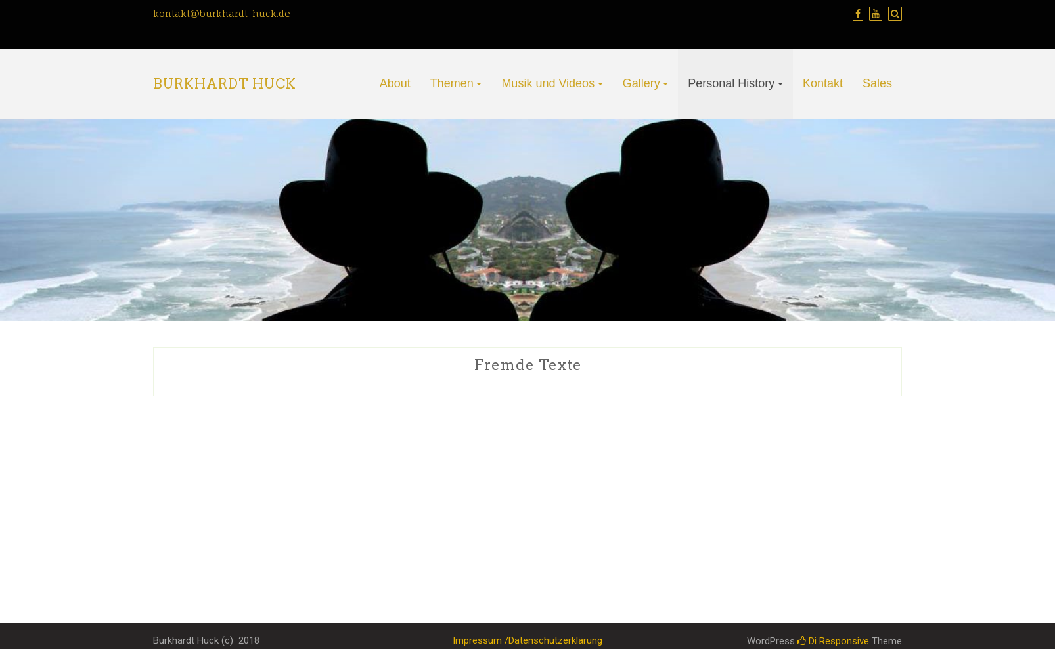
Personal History (731, 83)
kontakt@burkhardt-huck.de (221, 13)
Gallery (641, 83)
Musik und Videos (548, 83)
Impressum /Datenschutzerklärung (527, 640)
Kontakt (823, 83)
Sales (877, 83)
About (395, 83)
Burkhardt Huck (224, 84)
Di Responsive (833, 641)
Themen (452, 83)
